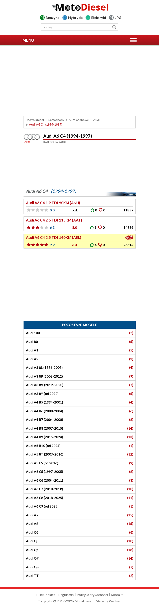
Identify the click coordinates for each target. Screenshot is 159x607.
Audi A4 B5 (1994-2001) (79, 402)
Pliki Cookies (45, 595)
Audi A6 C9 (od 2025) (79, 506)
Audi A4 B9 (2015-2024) (79, 436)
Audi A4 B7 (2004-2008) (79, 419)
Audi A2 (79, 359)
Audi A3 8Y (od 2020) (79, 393)
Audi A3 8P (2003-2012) (79, 376)
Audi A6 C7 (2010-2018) (79, 489)
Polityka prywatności (92, 595)
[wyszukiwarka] (79, 27)
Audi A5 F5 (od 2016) (79, 463)
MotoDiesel (35, 120)
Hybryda (75, 17)
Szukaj (114, 27)
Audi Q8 (79, 567)
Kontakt (117, 595)
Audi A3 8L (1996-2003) (79, 367)
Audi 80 (79, 341)
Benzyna (53, 17)
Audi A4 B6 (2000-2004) (79, 411)
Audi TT (79, 575)
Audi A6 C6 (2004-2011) (79, 480)
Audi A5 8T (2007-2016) (79, 454)
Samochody (56, 120)
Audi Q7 (79, 558)
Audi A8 (79, 523)
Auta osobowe (79, 120)
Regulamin (66, 595)
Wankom (115, 601)
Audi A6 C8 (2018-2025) (79, 497)
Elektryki (98, 17)
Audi (96, 120)
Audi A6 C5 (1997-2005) (79, 471)
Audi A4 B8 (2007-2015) (79, 428)
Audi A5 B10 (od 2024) (79, 445)
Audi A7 (79, 515)
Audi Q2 (79, 532)
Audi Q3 (79, 541)
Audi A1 (79, 350)
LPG (118, 17)
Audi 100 (79, 332)
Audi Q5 (79, 549)
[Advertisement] (80, 80)
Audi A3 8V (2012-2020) (79, 384)
